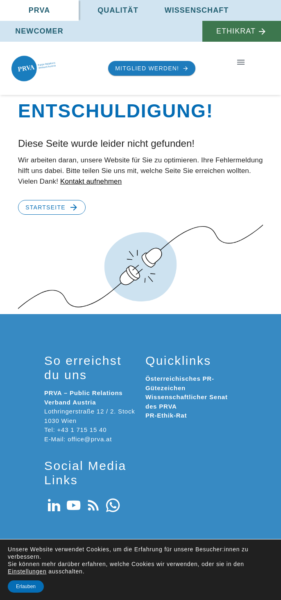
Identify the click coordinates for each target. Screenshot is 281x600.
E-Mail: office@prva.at (78, 439)
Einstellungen (27, 571)
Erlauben (26, 586)
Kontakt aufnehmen (91, 181)
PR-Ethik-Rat (166, 415)
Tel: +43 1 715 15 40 (75, 429)
